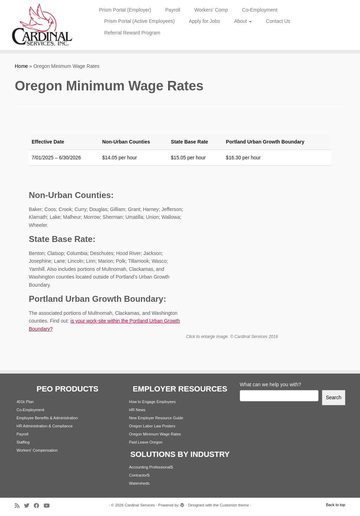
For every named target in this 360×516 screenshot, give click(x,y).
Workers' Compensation (37, 450)
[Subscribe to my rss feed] (19, 505)
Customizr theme (234, 505)
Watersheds (139, 483)
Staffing (23, 442)
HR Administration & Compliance (45, 426)
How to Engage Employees (152, 402)
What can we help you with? (270, 384)
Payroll (172, 10)
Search (333, 397)
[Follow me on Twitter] (29, 505)
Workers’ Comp (211, 10)
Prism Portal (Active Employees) (139, 21)
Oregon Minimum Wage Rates (155, 434)
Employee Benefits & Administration (47, 418)
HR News (137, 410)
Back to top (335, 505)
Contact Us (278, 21)
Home (21, 66)
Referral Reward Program (132, 33)
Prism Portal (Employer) (125, 10)
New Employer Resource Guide (156, 418)
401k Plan (25, 402)
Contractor (138, 475)
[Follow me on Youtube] (49, 505)
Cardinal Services (140, 505)
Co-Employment (259, 10)
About (243, 21)
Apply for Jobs (204, 21)
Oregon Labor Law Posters (152, 426)
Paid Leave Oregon (145, 442)
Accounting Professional (150, 467)
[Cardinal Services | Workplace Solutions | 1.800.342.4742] (42, 25)
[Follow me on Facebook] (39, 505)
